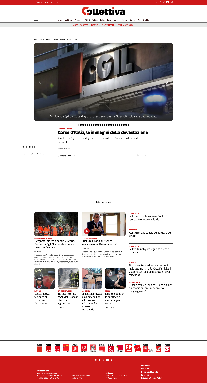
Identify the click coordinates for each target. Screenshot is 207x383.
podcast (84, 25)
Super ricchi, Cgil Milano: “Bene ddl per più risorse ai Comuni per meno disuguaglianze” (150, 288)
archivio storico (126, 25)
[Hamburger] (36, 19)
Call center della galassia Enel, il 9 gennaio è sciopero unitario (148, 218)
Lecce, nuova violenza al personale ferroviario (41, 298)
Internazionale (113, 20)
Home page (38, 39)
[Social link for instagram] (164, 2)
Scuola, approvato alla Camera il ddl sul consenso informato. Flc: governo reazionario (92, 301)
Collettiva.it (43, 370)
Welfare (95, 20)
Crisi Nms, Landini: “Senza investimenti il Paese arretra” (99, 242)
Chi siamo (145, 366)
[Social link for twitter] (157, 2)
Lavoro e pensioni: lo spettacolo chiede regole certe (115, 298)
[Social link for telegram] (172, 2)
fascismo (31, 154)
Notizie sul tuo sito (149, 372)
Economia (79, 20)
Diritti (87, 20)
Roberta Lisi (62, 307)
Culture (124, 20)
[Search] (58, 2)
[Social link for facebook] (160, 2)
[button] (138, 155)
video (75, 25)
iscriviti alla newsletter (102, 25)
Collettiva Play (144, 20)
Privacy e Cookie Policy (151, 378)
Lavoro (59, 20)
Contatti (39, 2)
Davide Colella (86, 248)
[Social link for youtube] (167, 2)
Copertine (48, 39)
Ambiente (68, 20)
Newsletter (49, 2)
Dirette (132, 20)
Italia (102, 20)
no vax (40, 154)
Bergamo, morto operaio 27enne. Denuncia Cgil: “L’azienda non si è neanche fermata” (54, 244)
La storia (145, 375)
